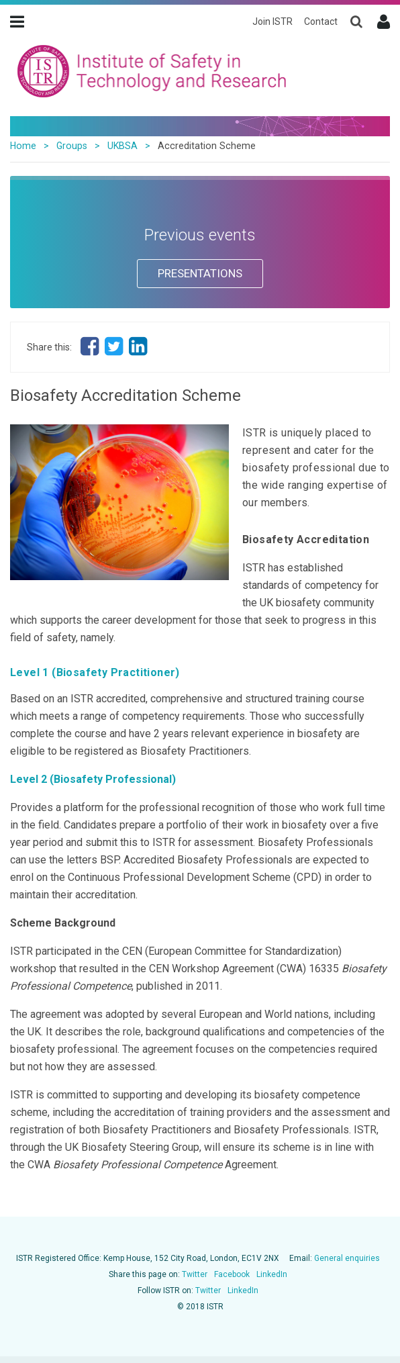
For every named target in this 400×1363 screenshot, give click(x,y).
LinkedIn (271, 1274)
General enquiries (347, 1258)
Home (23, 145)
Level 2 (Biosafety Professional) (93, 779)
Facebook (232, 1274)
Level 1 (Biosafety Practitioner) (95, 672)
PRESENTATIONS (200, 273)
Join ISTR (272, 21)
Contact (321, 21)
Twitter (194, 1274)
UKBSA (122, 145)
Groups (71, 145)
